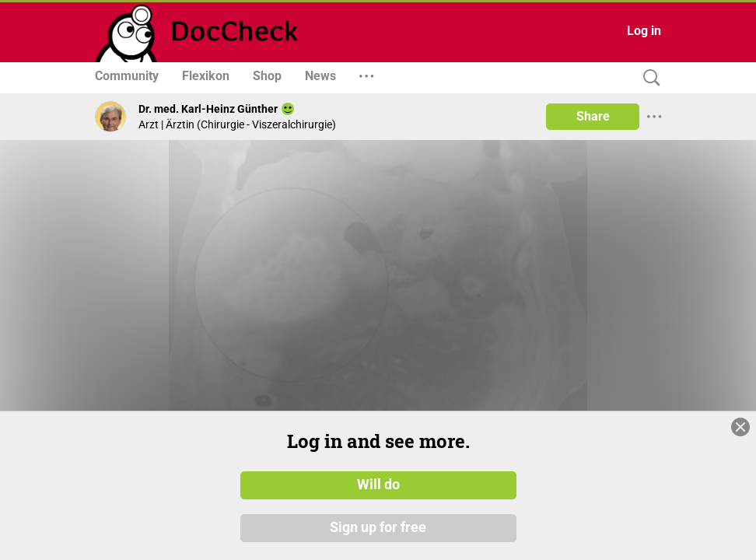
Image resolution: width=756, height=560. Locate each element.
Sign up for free (378, 528)
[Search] (648, 78)
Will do (378, 484)
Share (593, 116)
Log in (644, 30)
